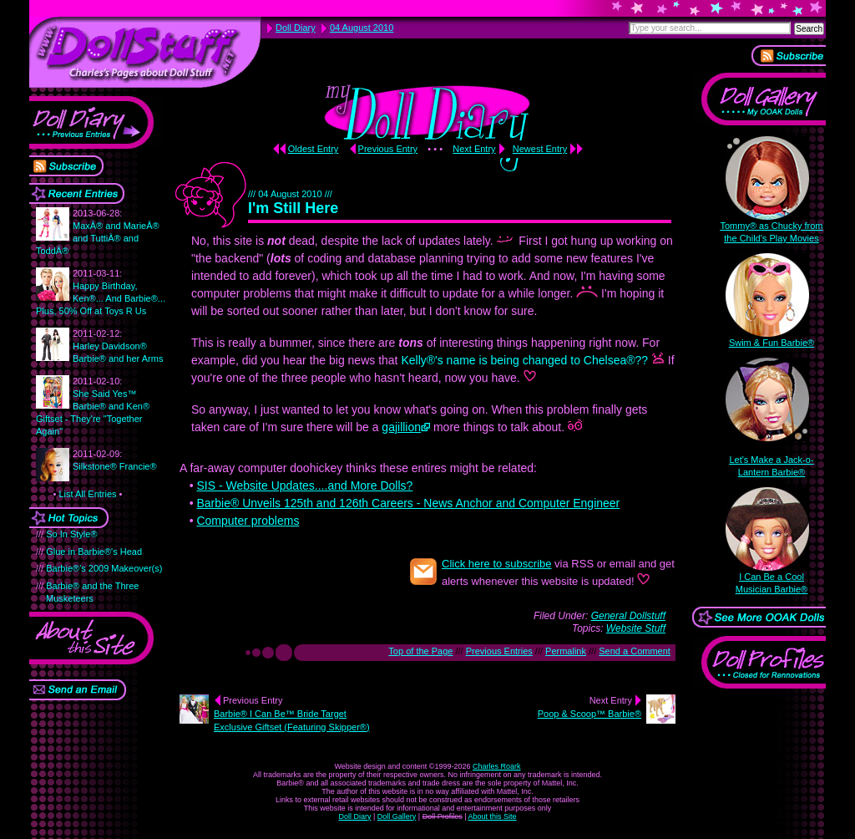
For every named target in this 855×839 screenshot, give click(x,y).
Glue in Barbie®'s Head (94, 552)
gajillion (401, 427)
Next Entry (474, 149)
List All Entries (87, 494)
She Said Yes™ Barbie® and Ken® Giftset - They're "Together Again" (92, 406)
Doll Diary (354, 816)
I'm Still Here (293, 208)
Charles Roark (497, 766)
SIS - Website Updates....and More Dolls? (304, 485)
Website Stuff (635, 628)
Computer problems (247, 520)
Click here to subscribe (497, 563)
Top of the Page (420, 651)
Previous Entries (499, 651)
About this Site (492, 816)
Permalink (565, 651)
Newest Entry (540, 149)
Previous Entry (388, 149)
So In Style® (71, 534)
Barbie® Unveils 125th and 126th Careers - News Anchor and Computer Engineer (408, 503)
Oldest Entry (313, 149)
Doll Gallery (397, 816)
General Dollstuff (628, 616)
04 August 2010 (361, 28)
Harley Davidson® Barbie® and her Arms (118, 346)
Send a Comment (634, 651)
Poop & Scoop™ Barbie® (589, 714)
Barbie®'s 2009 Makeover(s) (104, 568)
